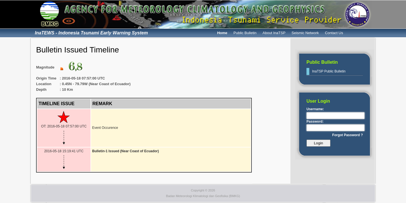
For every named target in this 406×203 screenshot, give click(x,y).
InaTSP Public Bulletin (329, 71)
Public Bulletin (245, 33)
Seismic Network (305, 33)
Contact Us (334, 33)
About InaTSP (273, 33)
